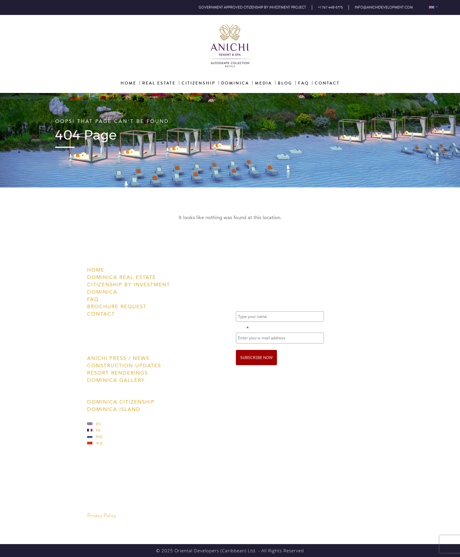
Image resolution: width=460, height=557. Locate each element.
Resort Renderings (117, 373)
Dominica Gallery (116, 380)
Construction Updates (124, 365)
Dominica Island (114, 409)
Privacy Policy (101, 515)
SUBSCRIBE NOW (256, 357)
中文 (95, 443)
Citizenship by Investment (128, 284)
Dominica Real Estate (121, 277)
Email (242, 328)
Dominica (102, 292)
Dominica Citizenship (121, 402)
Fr (93, 430)
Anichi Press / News (118, 358)
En (94, 424)
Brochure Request (117, 306)
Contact (101, 314)
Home (95, 270)
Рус (95, 437)
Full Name (245, 306)
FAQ (93, 299)
